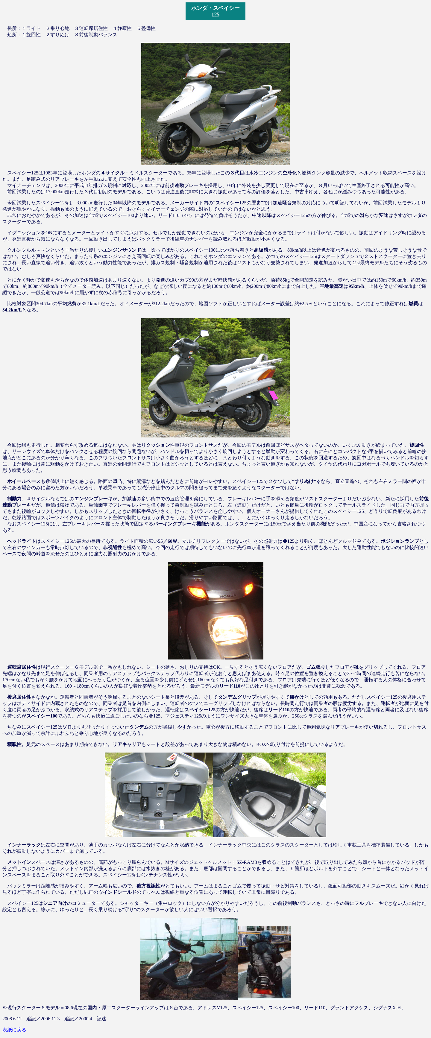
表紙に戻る (14, 1029)
